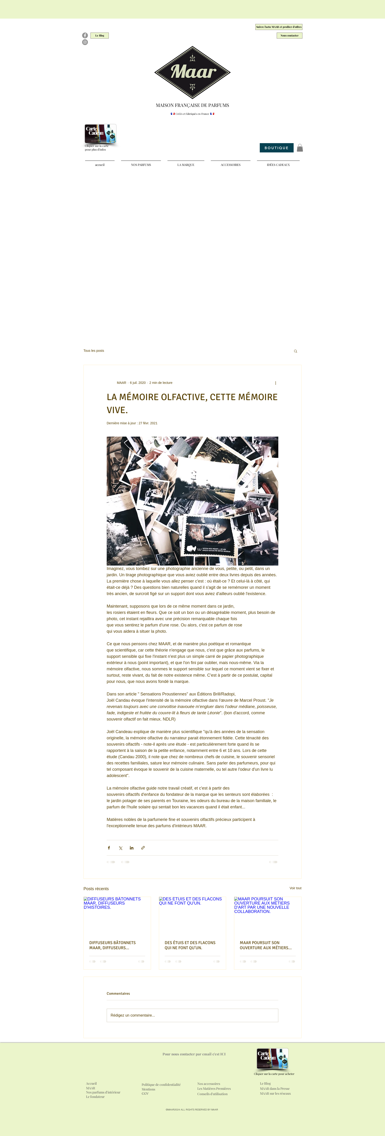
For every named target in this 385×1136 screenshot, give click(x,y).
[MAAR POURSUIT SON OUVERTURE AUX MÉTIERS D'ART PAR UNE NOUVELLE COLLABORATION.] (267, 916)
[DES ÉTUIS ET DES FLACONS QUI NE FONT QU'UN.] (192, 916)
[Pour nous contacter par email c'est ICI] (194, 1054)
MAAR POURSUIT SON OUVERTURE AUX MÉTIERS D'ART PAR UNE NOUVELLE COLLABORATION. (264, 945)
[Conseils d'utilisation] (213, 1093)
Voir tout (296, 888)
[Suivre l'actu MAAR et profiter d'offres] (278, 27)
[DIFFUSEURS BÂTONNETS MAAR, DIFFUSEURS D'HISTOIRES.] (117, 916)
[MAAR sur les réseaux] (279, 1093)
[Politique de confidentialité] (166, 1084)
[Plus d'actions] (275, 382)
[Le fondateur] (99, 1096)
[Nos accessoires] (224, 1083)
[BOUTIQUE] (277, 147)
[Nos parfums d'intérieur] (103, 1092)
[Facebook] (85, 35)
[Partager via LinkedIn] (131, 848)
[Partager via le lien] (143, 848)
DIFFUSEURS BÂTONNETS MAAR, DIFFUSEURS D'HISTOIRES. (112, 945)
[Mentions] (150, 1089)
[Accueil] (92, 1083)
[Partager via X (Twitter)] (120, 848)
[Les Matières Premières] (218, 1088)
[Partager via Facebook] (109, 848)
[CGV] (146, 1093)
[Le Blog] (99, 36)
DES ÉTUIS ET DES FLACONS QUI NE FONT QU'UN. (190, 945)
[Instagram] (85, 42)
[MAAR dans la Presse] (278, 1088)
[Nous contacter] (289, 36)
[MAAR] (92, 1088)
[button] (300, 147)
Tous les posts (93, 350)
